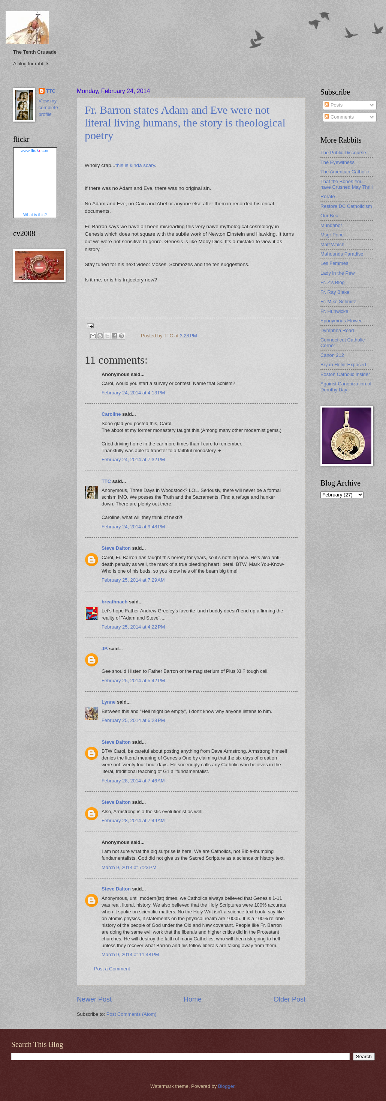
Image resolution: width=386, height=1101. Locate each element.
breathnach (114, 602)
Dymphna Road (337, 330)
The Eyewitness (337, 162)
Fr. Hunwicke (334, 311)
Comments (339, 117)
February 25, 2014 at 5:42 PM (133, 680)
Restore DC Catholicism (346, 206)
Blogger (226, 1086)
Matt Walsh (332, 244)
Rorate (327, 196)
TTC (106, 481)
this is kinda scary (135, 165)
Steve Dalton (116, 548)
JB (105, 648)
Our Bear (330, 215)
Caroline (111, 414)
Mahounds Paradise (342, 254)
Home (193, 999)
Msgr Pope (332, 235)
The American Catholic (344, 171)
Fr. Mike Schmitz (338, 301)
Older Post (289, 999)
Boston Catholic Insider (345, 374)
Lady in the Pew (337, 273)
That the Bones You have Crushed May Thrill (346, 184)
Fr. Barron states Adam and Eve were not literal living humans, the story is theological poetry (185, 122)
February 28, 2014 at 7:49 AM (133, 820)
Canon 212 (332, 355)
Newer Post (94, 999)
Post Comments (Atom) (131, 1014)
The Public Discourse (343, 152)
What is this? (35, 214)
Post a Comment (112, 969)
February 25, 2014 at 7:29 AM (133, 580)
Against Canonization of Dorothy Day (345, 386)
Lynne (108, 702)
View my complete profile (48, 107)
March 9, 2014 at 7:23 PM (129, 867)
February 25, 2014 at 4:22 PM (133, 627)
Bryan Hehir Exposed (343, 364)
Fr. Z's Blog (332, 282)
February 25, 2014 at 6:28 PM (133, 720)
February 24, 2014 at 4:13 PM (133, 393)
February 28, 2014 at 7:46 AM (133, 781)
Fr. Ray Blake (334, 292)
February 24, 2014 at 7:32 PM (133, 459)
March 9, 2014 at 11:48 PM (130, 954)
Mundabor (331, 225)
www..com (35, 150)
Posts (334, 105)
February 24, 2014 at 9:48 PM (133, 526)
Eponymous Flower (341, 320)
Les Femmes (334, 263)
